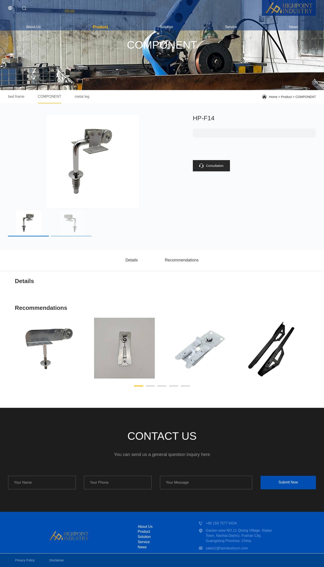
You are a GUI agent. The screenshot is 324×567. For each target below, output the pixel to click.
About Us (33, 27)
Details (131, 260)
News (293, 27)
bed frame (16, 96)
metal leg (82, 96)
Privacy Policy (25, 560)
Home (273, 97)
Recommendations (181, 260)
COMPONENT (49, 96)
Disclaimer (56, 560)
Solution (166, 27)
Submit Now (288, 482)
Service (231, 27)
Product (100, 27)
